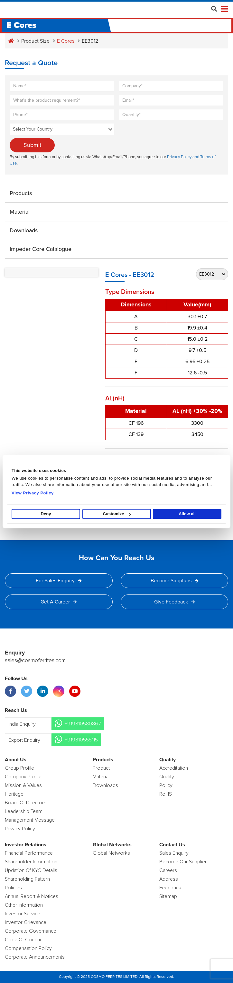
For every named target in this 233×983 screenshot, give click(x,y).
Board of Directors (25, 802)
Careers (168, 870)
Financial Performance (29, 853)
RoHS (165, 794)
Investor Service (22, 913)
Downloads (24, 230)
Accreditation (173, 768)
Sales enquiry (174, 853)
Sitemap (168, 896)
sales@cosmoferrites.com (35, 660)
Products (21, 193)
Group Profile (19, 768)
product (101, 768)
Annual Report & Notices (31, 896)
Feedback (170, 887)
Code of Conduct (24, 939)
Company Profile (23, 776)
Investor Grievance (25, 922)
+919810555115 (81, 739)
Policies (13, 887)
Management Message (30, 820)
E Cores (65, 41)
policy (165, 785)
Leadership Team (23, 811)
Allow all (187, 513)
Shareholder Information (31, 861)
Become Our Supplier (183, 861)
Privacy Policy (20, 828)
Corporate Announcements (35, 957)
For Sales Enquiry (58, 580)
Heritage (14, 794)
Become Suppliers (174, 580)
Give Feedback (174, 602)
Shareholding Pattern (27, 879)
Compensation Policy (28, 948)
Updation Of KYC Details (31, 870)
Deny (46, 513)
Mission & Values (23, 785)
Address (168, 879)
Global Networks (111, 853)
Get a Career (59, 602)
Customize (117, 513)
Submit (32, 145)
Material (20, 211)
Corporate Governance (30, 931)
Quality (166, 776)
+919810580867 (82, 723)
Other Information (24, 905)
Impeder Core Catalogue (40, 248)
